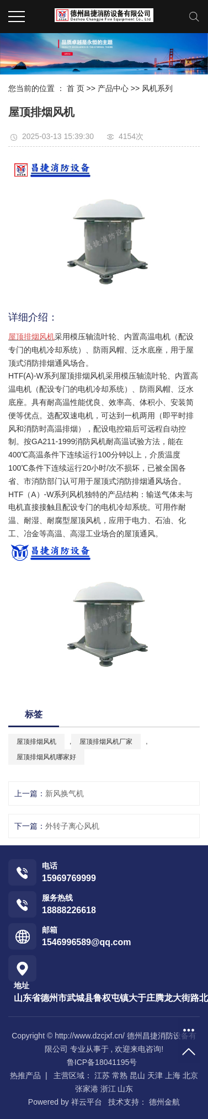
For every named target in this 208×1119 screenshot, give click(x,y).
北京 (190, 1075)
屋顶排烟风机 (36, 741)
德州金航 (163, 1101)
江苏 (102, 1075)
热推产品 (25, 1075)
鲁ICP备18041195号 (102, 1062)
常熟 (119, 1075)
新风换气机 (64, 793)
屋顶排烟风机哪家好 (46, 757)
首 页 (75, 88)
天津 (155, 1075)
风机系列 (157, 88)
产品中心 (113, 88)
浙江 (108, 1088)
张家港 (86, 1088)
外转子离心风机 (72, 826)
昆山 (137, 1075)
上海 (172, 1075)
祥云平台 (86, 1101)
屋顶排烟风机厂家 (105, 741)
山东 (125, 1088)
